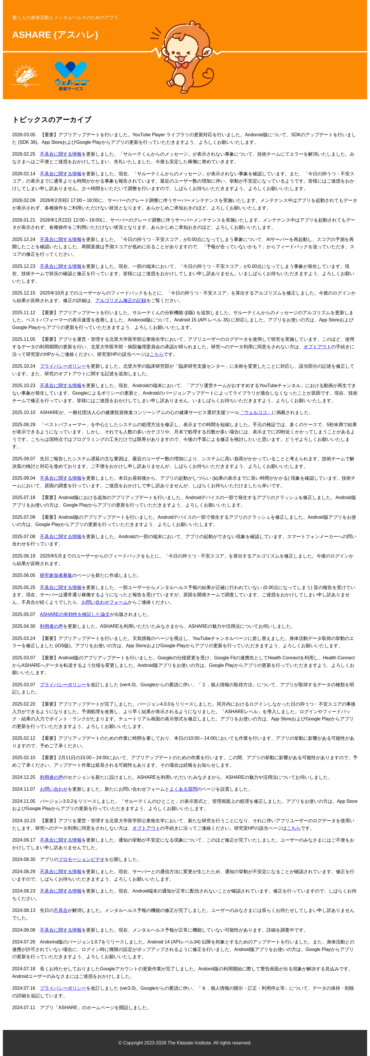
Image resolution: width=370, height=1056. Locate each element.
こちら (157, 354)
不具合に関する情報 (61, 154)
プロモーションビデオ (81, 859)
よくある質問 (183, 789)
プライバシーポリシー (63, 366)
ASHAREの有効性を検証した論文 (75, 614)
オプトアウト (317, 346)
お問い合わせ (54, 789)
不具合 (61, 910)
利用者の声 (51, 626)
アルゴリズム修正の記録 (120, 300)
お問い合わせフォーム (105, 602)
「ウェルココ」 (255, 412)
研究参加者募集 (56, 575)
